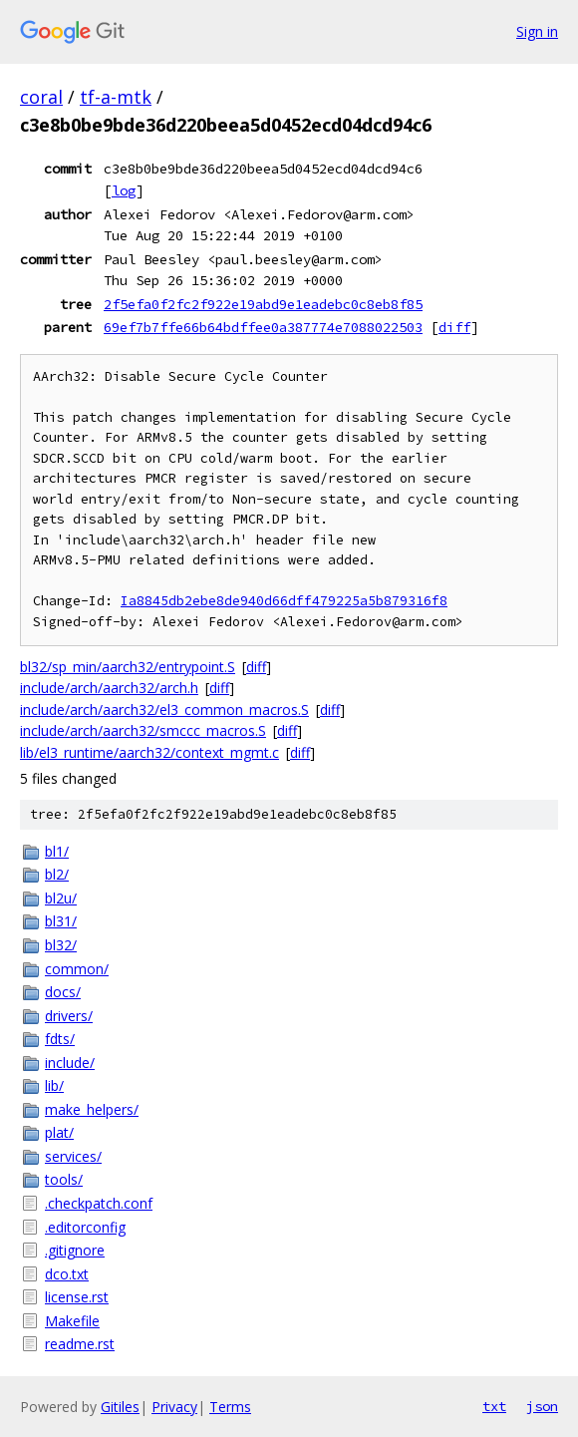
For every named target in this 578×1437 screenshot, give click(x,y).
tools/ (64, 1179)
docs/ (63, 991)
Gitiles (120, 1406)
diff (454, 327)
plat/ (59, 1132)
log (124, 190)
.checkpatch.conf (98, 1203)
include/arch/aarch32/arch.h (109, 687)
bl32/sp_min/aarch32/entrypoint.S (127, 666)
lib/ (54, 1085)
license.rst (77, 1296)
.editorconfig (85, 1227)
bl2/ (57, 874)
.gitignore (75, 1250)
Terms (230, 1406)
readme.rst (80, 1343)
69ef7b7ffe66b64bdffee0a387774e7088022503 (263, 327)
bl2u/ (61, 898)
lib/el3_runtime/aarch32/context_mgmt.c (149, 752)
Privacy (174, 1406)
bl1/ (57, 851)
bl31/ (61, 920)
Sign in (537, 31)
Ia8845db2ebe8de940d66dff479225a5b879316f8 (284, 600)
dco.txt (67, 1273)
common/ (77, 968)
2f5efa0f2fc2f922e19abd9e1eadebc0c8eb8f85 (263, 304)
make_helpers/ (92, 1109)
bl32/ (61, 944)
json (542, 1406)
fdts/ (60, 1038)
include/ (70, 1062)
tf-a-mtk (115, 97)
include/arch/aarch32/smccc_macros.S (143, 730)
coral (41, 97)
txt (494, 1406)
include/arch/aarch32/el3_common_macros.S (164, 709)
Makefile (72, 1320)
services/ (73, 1156)
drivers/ (69, 1015)
